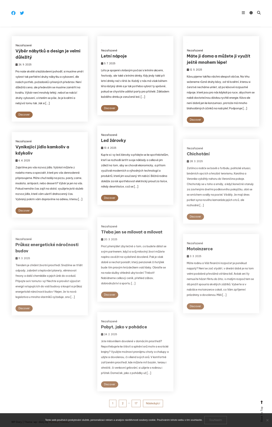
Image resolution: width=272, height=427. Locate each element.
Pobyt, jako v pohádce (124, 331)
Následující (153, 403)
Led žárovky (113, 141)
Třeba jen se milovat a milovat (131, 236)
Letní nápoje (114, 56)
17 (136, 403)
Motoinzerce (200, 253)
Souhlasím (215, 420)
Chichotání (198, 158)
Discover (24, 114)
